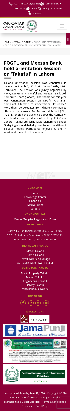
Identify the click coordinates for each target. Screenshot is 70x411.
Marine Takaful (35, 277)
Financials (35, 201)
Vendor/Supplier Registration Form (35, 219)
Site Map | (36, 401)
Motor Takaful (35, 251)
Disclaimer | (28, 406)
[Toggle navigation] (62, 26)
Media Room (35, 205)
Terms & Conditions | (54, 401)
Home (6, 42)
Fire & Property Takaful (35, 273)
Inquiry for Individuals (52, 8)
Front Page (42, 406)
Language (37, 13)
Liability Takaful (35, 285)
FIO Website (40, 381)
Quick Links (18, 8)
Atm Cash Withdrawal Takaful (35, 262)
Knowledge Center (35, 197)
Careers (34, 8)
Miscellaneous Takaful (35, 289)
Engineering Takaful (35, 281)
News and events (21, 42)
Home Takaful (35, 255)
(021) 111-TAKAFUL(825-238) (27, 3)
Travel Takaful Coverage (35, 259)
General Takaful (53, 3)
